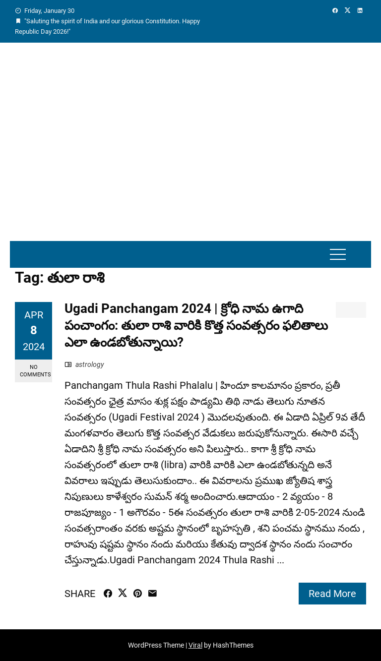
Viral (195, 645)
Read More (332, 594)
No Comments (35, 371)
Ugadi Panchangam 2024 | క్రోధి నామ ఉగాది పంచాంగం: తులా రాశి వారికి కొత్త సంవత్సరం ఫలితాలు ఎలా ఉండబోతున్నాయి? (196, 325)
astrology (89, 364)
